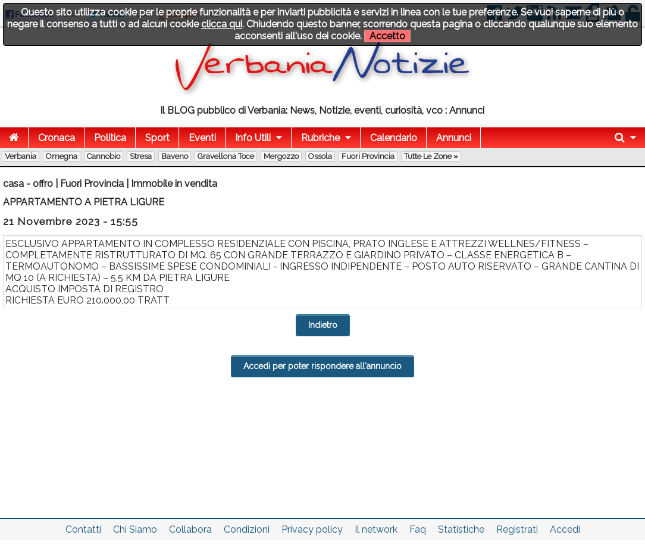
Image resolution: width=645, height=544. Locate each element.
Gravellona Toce (226, 156)
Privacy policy (312, 529)
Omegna (61, 156)
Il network (376, 529)
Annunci (453, 137)
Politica (110, 137)
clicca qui (221, 24)
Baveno (174, 156)
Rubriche (320, 137)
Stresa (141, 156)
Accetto (387, 36)
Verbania (20, 156)
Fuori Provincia (368, 156)
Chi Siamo (135, 529)
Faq (417, 529)
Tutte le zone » (431, 156)
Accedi (565, 529)
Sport (157, 137)
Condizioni (247, 529)
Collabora (190, 529)
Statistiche (461, 529)
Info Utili (253, 137)
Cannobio (103, 156)
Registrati (517, 529)
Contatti (83, 529)
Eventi (202, 137)
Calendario (393, 137)
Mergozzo (281, 156)
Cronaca (56, 137)
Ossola (320, 156)
